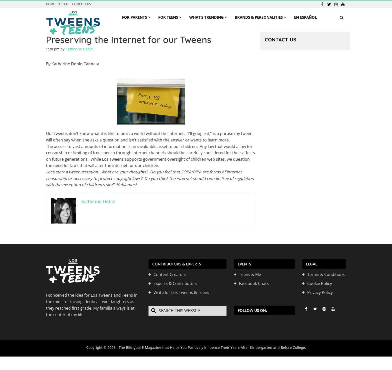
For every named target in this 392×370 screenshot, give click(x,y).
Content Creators (170, 274)
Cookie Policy (319, 283)
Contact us (81, 4)
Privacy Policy (320, 292)
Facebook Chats (254, 283)
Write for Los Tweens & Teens (181, 292)
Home (50, 4)
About (63, 4)
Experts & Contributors (175, 283)
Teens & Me (250, 274)
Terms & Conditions (326, 274)
